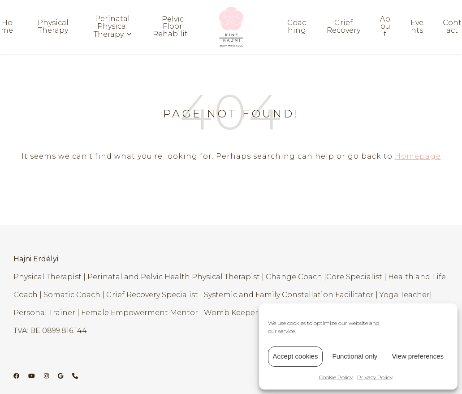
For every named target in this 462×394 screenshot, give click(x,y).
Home (7, 27)
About (385, 27)
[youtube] (32, 376)
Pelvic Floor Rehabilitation (172, 27)
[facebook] (17, 376)
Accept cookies (295, 356)
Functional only (354, 356)
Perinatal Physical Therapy (112, 26)
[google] (61, 376)
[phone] (75, 376)
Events (416, 27)
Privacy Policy (375, 377)
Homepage (418, 156)
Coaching (296, 27)
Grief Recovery (343, 27)
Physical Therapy (53, 27)
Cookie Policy (336, 377)
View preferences (418, 356)
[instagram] (47, 376)
